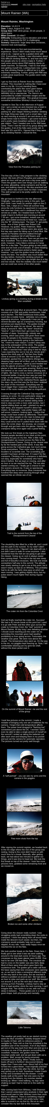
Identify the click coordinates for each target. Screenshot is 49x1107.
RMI (3, 56)
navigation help (39, 4)
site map (26, 4)
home (3, 2)
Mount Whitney (8, 91)
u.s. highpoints (6, 3)
